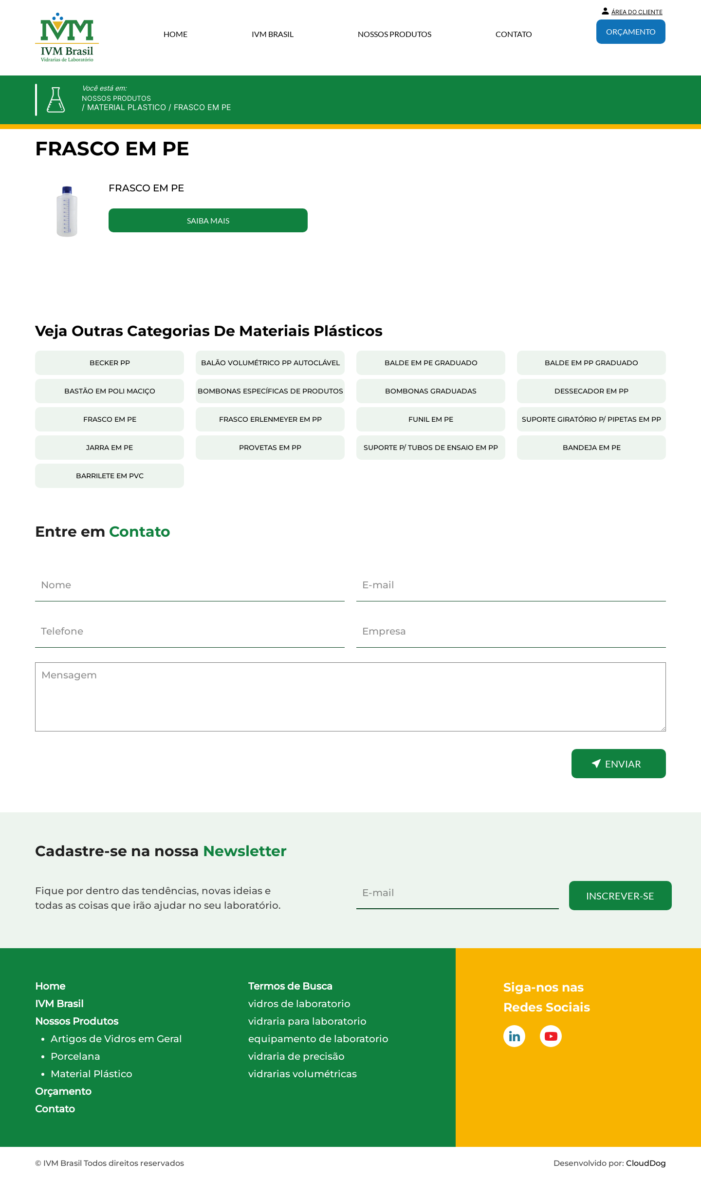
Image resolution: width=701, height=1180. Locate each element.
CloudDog (646, 1163)
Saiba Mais (208, 220)
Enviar (623, 763)
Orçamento (631, 31)
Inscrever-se (620, 895)
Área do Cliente (637, 12)
